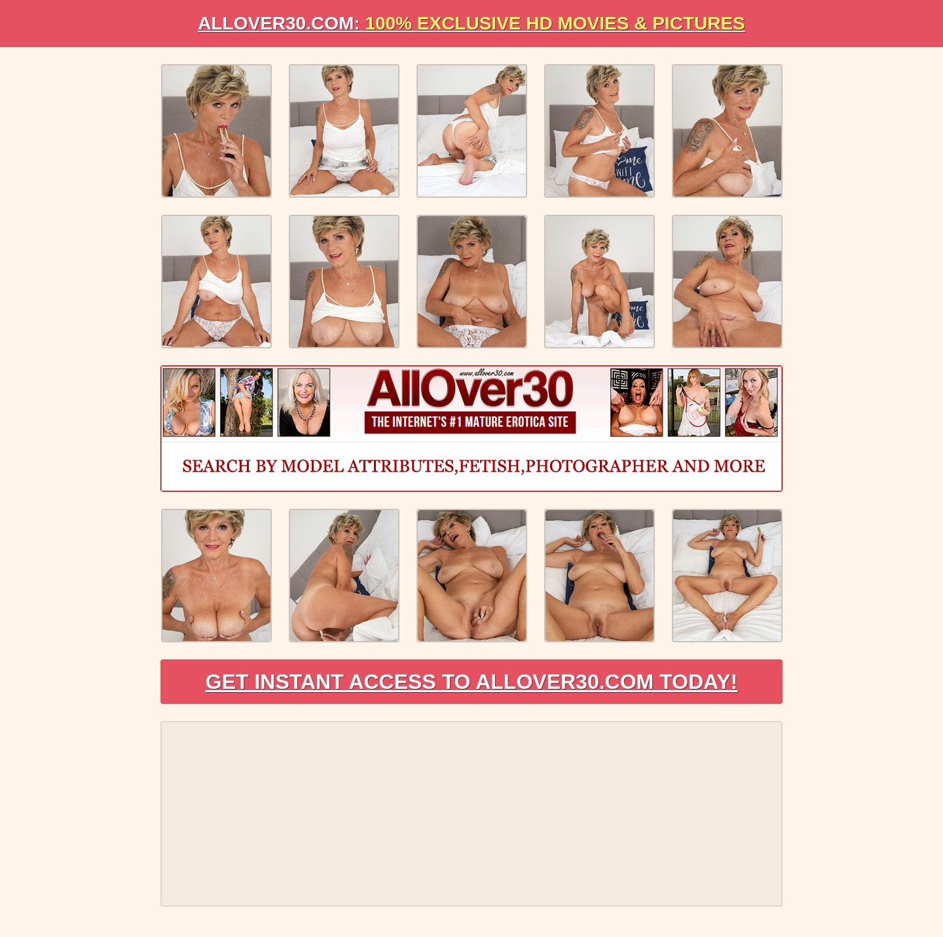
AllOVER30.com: (471, 23)
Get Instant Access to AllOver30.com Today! (472, 681)
